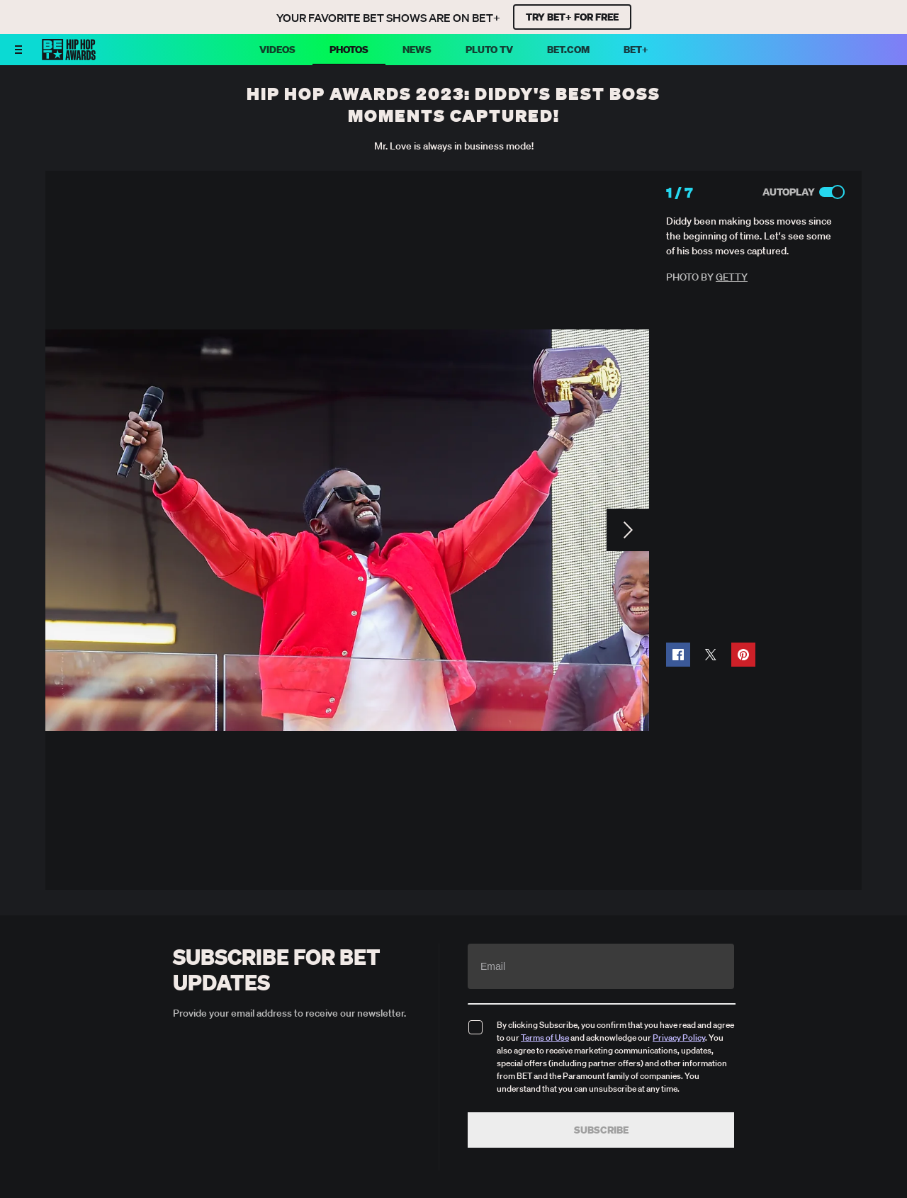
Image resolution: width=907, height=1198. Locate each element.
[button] (678, 655)
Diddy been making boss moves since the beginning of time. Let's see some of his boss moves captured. (749, 236)
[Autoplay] (832, 192)
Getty (732, 277)
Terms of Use (545, 1038)
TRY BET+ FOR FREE (572, 17)
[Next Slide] (628, 530)
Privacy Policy (679, 1038)
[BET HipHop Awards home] (68, 56)
